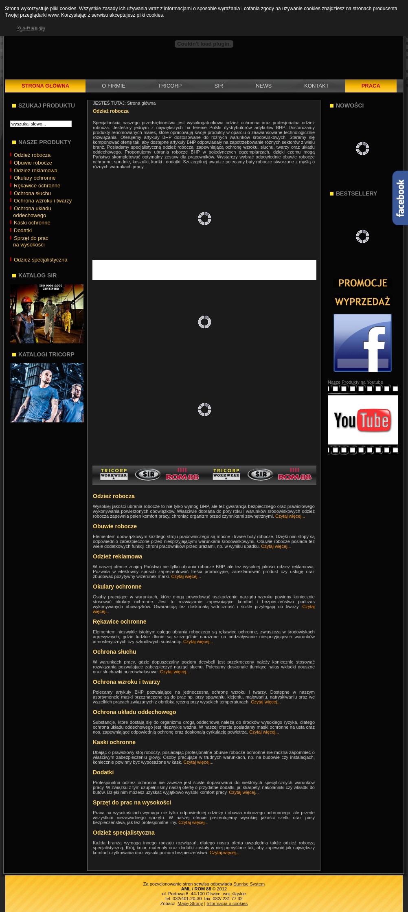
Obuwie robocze (115, 526)
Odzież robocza (114, 496)
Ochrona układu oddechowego (134, 712)
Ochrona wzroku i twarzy (126, 682)
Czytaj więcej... (290, 516)
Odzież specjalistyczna (124, 832)
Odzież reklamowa (117, 556)
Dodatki (103, 772)
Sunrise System (249, 883)
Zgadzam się (30, 28)
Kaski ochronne (114, 742)
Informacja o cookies (227, 903)
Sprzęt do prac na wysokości (132, 802)
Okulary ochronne (117, 586)
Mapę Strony (190, 903)
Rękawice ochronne (120, 621)
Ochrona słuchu (114, 651)
